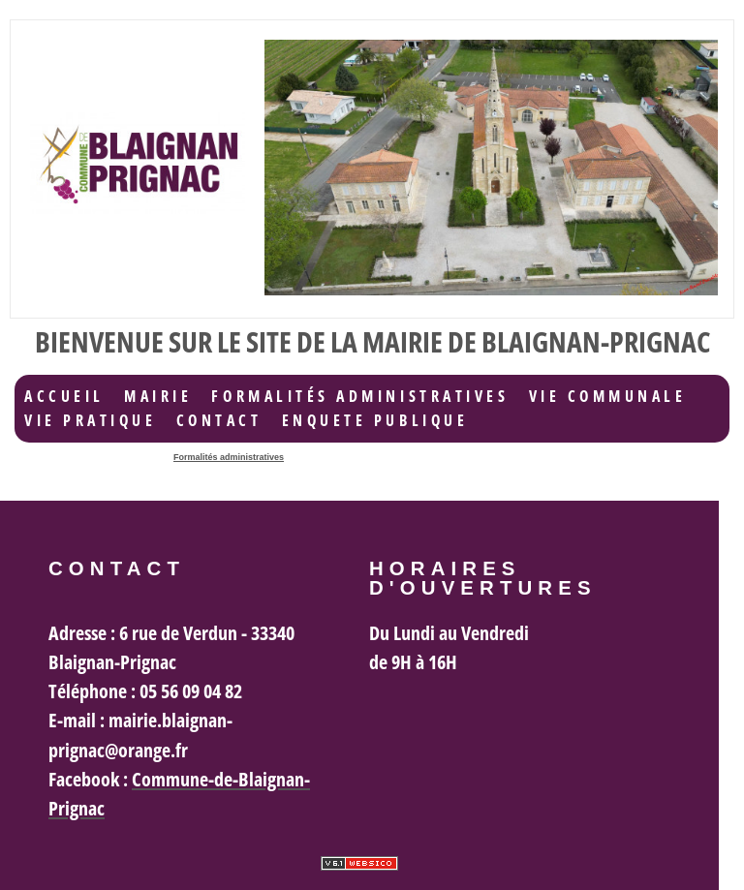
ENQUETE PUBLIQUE (375, 421)
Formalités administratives (360, 396)
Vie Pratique (90, 421)
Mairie (158, 396)
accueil (64, 396)
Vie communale (608, 396)
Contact (219, 421)
